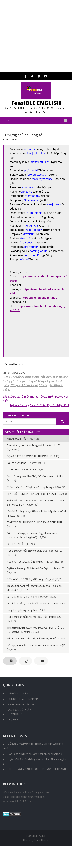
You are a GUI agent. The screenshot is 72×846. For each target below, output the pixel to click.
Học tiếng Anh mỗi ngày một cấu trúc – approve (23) (35, 550)
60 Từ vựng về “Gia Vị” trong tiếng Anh (27, 596)
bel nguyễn (15, 377)
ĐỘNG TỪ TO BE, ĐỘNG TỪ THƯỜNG (27, 456)
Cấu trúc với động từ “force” (22, 463)
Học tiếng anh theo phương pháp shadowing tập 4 (34, 754)
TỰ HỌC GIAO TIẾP (17, 693)
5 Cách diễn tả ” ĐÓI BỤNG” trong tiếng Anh (30, 579)
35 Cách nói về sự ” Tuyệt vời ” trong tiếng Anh (32, 487)
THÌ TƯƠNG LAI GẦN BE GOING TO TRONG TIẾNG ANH (36, 769)
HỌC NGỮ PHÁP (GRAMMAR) (22, 699)
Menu (7, 120)
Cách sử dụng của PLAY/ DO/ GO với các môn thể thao (35, 476)
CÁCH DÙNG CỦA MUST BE (21, 469)
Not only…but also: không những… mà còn (30, 561)
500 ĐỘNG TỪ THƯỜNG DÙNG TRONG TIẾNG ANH (34, 522)
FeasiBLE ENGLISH (36, 103)
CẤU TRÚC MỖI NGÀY (19, 710)
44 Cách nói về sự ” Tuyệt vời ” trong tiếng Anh (32, 603)
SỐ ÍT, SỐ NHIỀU (16, 544)
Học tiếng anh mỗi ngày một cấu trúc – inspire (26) (34, 616)
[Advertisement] (36, 36)
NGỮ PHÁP (13, 719)
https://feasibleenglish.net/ (39, 297)
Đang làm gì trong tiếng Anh (22, 610)
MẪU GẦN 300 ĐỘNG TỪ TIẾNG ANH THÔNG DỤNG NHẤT (33, 746)
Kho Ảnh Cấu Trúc (16, 438)
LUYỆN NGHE (14, 714)
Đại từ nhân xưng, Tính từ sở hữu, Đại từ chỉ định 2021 (39, 405)
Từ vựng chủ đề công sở (24, 385)
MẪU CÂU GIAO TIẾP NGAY (21, 704)
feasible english (30, 377)
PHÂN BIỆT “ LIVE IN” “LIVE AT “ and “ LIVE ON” (32, 493)
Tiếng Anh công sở (26, 381)
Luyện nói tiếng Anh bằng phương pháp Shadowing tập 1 (35, 761)
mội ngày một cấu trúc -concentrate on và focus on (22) (36, 645)
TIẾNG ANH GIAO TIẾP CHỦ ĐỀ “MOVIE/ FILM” (31, 638)
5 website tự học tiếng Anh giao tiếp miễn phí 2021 (34, 445)
